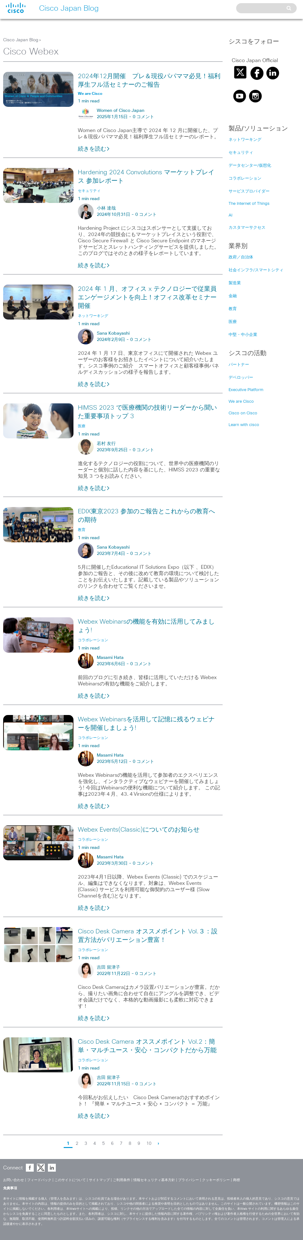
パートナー (239, 365)
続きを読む (94, 149)
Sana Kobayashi (113, 333)
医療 (233, 322)
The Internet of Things (249, 204)
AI (230, 215)
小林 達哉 (106, 208)
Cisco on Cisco (243, 413)
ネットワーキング (245, 140)
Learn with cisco (244, 425)
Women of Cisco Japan (120, 110)
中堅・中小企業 (243, 335)
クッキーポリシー (216, 1180)
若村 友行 (106, 443)
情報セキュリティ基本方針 (154, 1180)
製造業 (235, 283)
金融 (233, 296)
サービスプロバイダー (249, 191)
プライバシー (188, 1180)
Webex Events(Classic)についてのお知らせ (139, 830)
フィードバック (39, 1180)
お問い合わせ (13, 1180)
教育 (233, 309)
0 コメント (143, 117)
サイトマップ (99, 1180)
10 (148, 1143)
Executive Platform (246, 390)
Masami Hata (110, 657)
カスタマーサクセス (247, 228)
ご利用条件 (121, 1180)
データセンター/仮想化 (250, 166)
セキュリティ (241, 153)
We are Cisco (241, 402)
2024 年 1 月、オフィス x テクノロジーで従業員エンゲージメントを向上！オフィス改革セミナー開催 (147, 297)
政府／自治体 (241, 257)
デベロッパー (241, 378)
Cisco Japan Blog (20, 40)
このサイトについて (70, 1180)
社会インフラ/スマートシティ (256, 270)
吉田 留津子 (108, 967)
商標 (236, 1180)
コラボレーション (245, 178)
